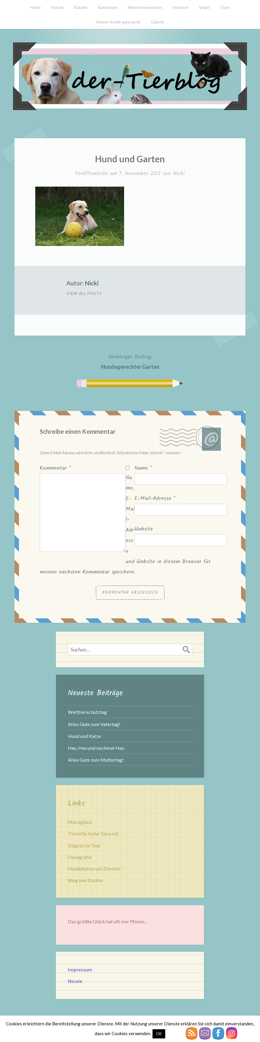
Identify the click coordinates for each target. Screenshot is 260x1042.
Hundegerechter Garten (130, 361)
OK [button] (159, 1033)
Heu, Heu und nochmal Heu (96, 748)
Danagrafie (80, 857)
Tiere (225, 7)
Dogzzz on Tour (84, 845)
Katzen (80, 7)
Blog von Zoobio (85, 880)
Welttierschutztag (87, 712)
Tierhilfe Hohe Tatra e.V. (93, 833)
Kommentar (55, 468)
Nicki (179, 173)
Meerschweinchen (145, 7)
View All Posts (84, 293)
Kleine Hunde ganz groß (118, 21)
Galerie (157, 21)
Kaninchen (108, 7)
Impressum (80, 969)
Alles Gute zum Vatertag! (94, 724)
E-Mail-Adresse (154, 498)
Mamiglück (80, 822)
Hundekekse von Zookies (94, 868)
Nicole (75, 981)
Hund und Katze (84, 736)
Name (143, 468)
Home (35, 7)
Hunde (57, 7)
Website (143, 529)
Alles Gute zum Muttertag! (96, 760)
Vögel (204, 7)
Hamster (181, 7)
